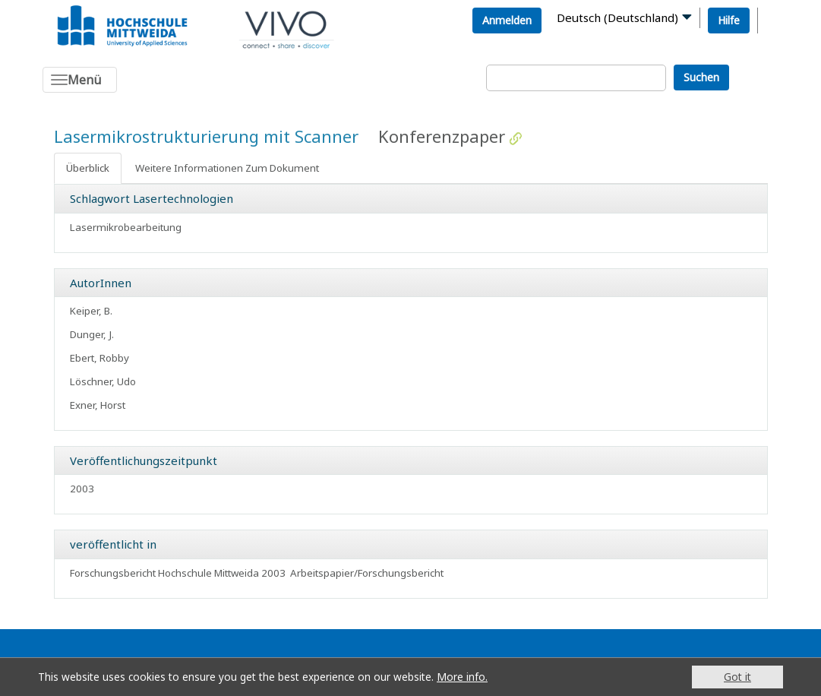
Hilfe (729, 20)
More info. (462, 676)
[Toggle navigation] (80, 80)
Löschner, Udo (103, 381)
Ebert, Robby (99, 358)
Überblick (87, 168)
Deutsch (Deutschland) (617, 17)
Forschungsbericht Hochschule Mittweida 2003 (178, 573)
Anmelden (507, 20)
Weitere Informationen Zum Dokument (227, 168)
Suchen (701, 77)
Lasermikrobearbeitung (126, 227)
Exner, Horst (97, 405)
